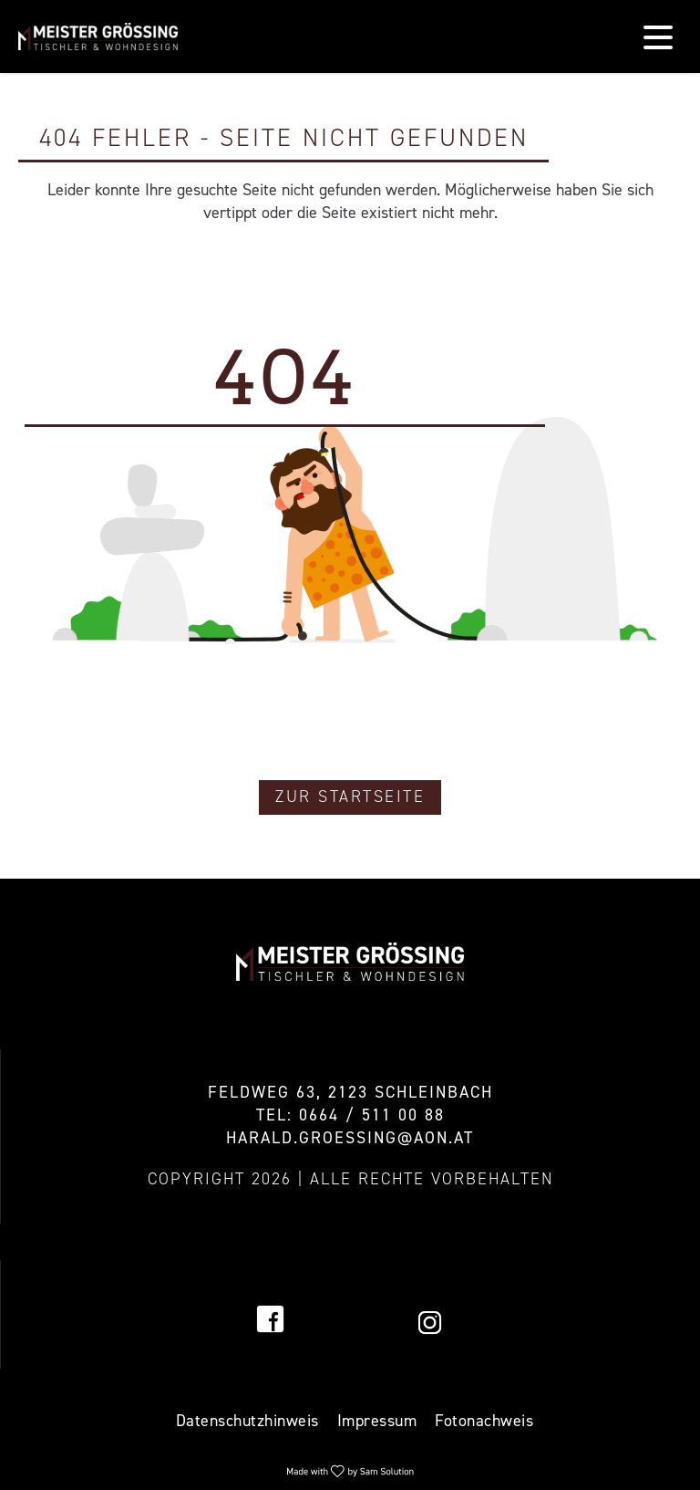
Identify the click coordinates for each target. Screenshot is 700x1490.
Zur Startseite (350, 797)
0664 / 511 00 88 (372, 1115)
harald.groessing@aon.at (350, 1138)
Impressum (377, 1421)
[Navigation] (658, 36)
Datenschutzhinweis (247, 1421)
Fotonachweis (484, 1421)
